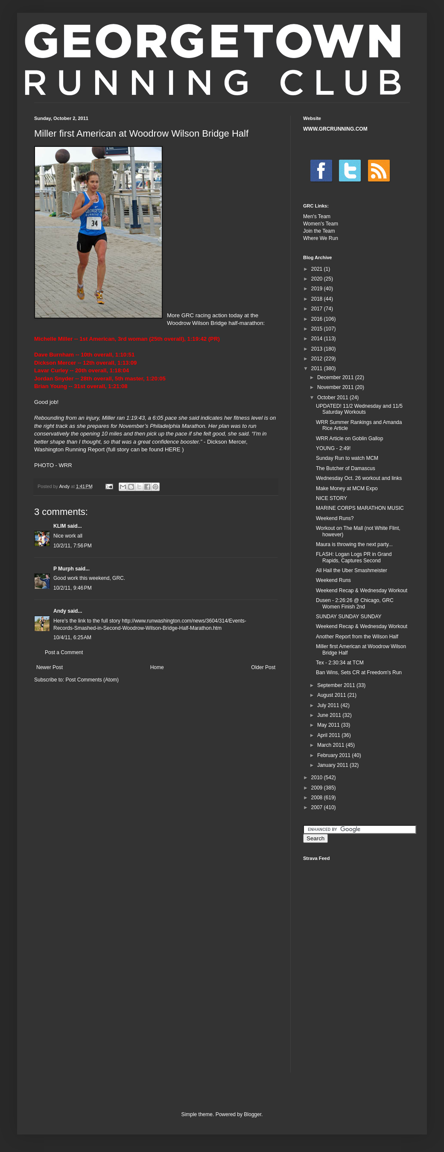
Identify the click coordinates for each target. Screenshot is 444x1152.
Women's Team (320, 224)
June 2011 (329, 715)
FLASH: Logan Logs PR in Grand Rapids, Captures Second (353, 557)
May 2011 (329, 725)
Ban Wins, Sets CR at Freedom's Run (359, 672)
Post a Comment (64, 652)
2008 (317, 798)
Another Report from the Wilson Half (357, 637)
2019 (317, 289)
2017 (317, 309)
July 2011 (329, 705)
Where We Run (320, 238)
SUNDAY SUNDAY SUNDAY (349, 617)
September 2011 (336, 685)
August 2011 (332, 695)
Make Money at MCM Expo (347, 488)
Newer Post (49, 667)
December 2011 (336, 377)
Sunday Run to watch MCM (347, 458)
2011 (317, 368)
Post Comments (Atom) (92, 680)
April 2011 (329, 735)
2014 (317, 339)
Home (157, 667)
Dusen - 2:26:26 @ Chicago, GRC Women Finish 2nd (355, 603)
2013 (317, 349)
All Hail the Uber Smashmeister (351, 570)
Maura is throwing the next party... (354, 544)
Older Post (263, 667)
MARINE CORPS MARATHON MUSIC (360, 508)
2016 (317, 319)
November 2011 (336, 387)
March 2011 (331, 745)
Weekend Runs (333, 580)
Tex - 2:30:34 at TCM (340, 663)
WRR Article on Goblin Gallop (349, 439)
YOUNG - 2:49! (333, 448)
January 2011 (333, 765)
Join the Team (319, 231)
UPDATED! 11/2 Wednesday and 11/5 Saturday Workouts (359, 409)
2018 (317, 299)
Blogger (252, 1114)
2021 (317, 269)
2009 (317, 788)
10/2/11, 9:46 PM (72, 588)
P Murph (63, 569)
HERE (173, 449)
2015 (317, 329)
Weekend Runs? (335, 518)
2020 (317, 279)
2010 (317, 778)
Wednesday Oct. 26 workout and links (359, 478)
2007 (317, 807)
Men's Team (316, 216)
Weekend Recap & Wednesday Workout (361, 591)
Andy (59, 611)
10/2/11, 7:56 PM (72, 546)
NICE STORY (331, 498)
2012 (317, 359)
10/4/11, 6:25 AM (72, 637)
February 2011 (334, 755)
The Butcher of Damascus (345, 468)
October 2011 (333, 398)
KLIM (59, 526)
